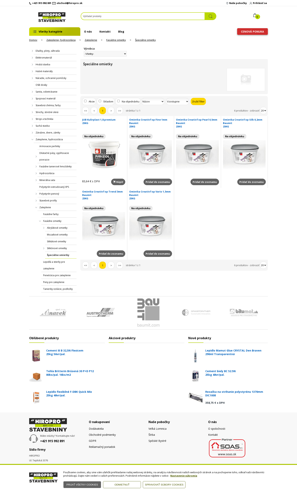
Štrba (151, 434)
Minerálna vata (47, 180)
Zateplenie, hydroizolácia (61, 40)
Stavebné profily (48, 200)
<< (85, 110)
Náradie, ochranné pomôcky (51, 78)
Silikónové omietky (57, 248)
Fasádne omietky (116, 40)
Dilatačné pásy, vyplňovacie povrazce (54, 156)
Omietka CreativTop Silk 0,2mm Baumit (244, 123)
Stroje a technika (44, 119)
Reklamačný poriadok (102, 447)
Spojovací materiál (45, 98)
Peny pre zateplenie (53, 282)
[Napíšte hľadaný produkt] (143, 16)
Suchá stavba (43, 125)
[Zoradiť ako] (177, 101)
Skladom (108, 101)
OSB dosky (41, 85)
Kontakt (105, 31)
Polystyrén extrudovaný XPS (54, 187)
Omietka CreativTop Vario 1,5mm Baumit (150, 195)
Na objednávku (130, 101)
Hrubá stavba (43, 64)
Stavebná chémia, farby (48, 105)
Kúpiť (118, 182)
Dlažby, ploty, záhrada (48, 50)
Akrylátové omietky (57, 227)
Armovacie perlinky (49, 146)
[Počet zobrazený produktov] (263, 110)
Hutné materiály (44, 71)
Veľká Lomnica (157, 428)
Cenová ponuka (252, 31)
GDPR (92, 441)
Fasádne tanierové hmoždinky (55, 166)
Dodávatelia (96, 428)
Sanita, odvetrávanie (46, 91)
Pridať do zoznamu (158, 182)
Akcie (92, 101)
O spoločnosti (216, 428)
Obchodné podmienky (102, 434)
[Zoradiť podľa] (152, 101)
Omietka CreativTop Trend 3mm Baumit (103, 195)
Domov (33, 40)
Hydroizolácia (46, 173)
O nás (88, 31)
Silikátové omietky (56, 241)
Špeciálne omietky (145, 40)
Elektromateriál (44, 57)
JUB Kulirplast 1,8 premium (103, 121)
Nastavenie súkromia (183, 475)
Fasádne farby (51, 214)
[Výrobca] (105, 54)
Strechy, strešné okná (47, 112)
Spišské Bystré (157, 441)
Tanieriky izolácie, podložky (58, 289)
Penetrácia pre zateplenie (57, 275)
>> (119, 110)
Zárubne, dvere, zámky (48, 132)
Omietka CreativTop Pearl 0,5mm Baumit (197, 123)
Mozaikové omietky (57, 234)
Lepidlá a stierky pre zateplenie (54, 265)
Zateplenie (91, 40)
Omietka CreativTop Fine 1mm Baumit (150, 123)
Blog (121, 31)
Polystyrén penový (49, 193)
